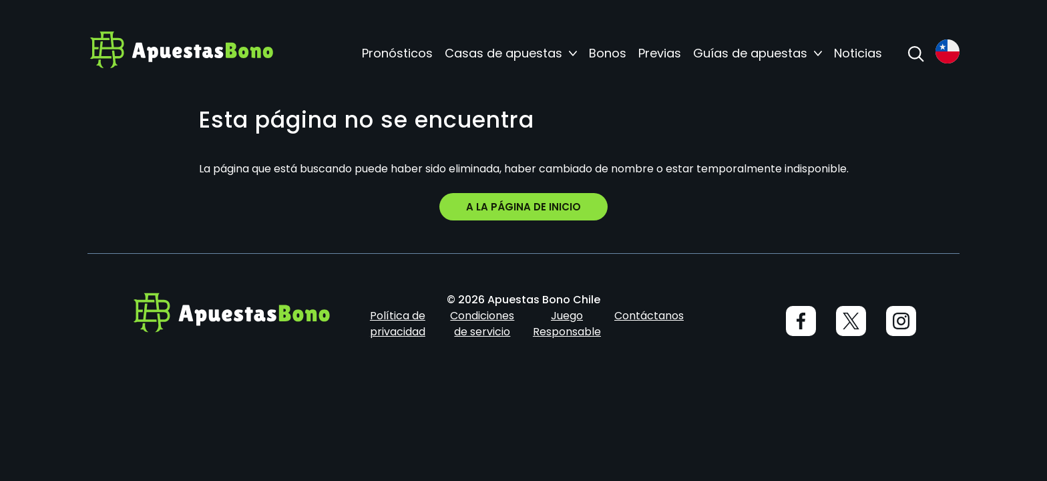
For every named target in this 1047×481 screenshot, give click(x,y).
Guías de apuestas (750, 53)
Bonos (607, 53)
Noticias (858, 53)
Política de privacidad (397, 323)
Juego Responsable (567, 323)
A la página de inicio (523, 207)
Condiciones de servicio (482, 323)
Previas (659, 53)
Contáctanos (649, 315)
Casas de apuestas (503, 53)
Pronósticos (397, 53)
